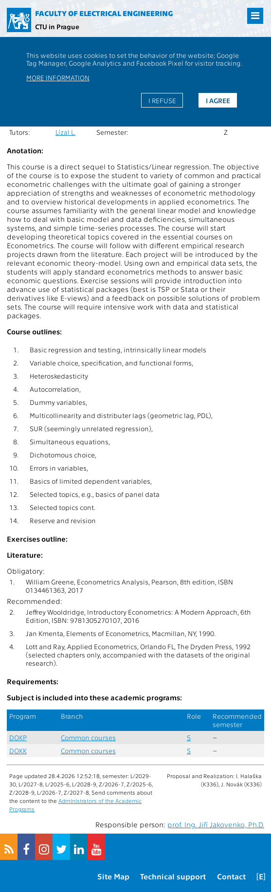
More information (58, 77)
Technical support (173, 876)
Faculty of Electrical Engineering (104, 13)
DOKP (18, 737)
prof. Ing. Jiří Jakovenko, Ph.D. (215, 824)
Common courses (88, 737)
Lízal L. (65, 132)
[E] (261, 876)
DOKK (18, 750)
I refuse (162, 100)
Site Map (113, 876)
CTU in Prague (57, 26)
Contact (231, 876)
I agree (218, 100)
